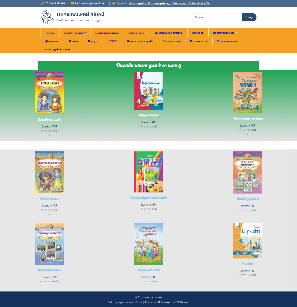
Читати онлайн (49, 130)
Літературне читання (248, 118)
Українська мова (148, 296)
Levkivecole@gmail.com (90, 3)
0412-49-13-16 (55, 3)
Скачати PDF (49, 126)
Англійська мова (49, 119)
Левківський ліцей (81, 14)
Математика (49, 225)
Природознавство (50, 297)
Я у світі (247, 290)
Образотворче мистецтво (148, 224)
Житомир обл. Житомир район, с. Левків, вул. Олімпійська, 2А (169, 3)
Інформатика (148, 115)
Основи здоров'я (247, 225)
